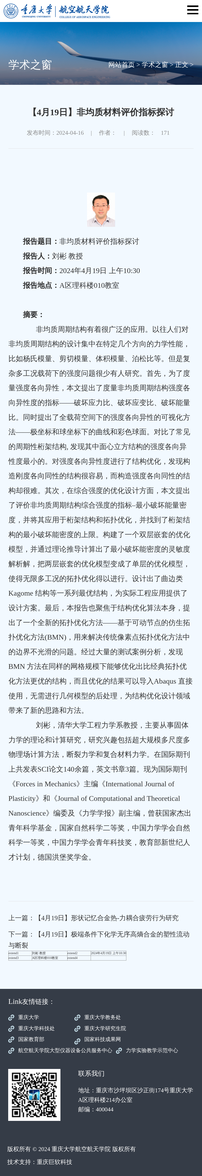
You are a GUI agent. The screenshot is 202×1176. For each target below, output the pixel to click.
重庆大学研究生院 (105, 1028)
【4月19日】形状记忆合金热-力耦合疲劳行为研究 (107, 918)
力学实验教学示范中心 (152, 1050)
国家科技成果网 (102, 1039)
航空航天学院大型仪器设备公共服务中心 (65, 1050)
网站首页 (121, 64)
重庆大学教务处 (102, 1017)
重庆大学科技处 (36, 1028)
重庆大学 (28, 1017)
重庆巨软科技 (54, 1162)
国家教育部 (31, 1039)
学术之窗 (155, 64)
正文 (181, 64)
